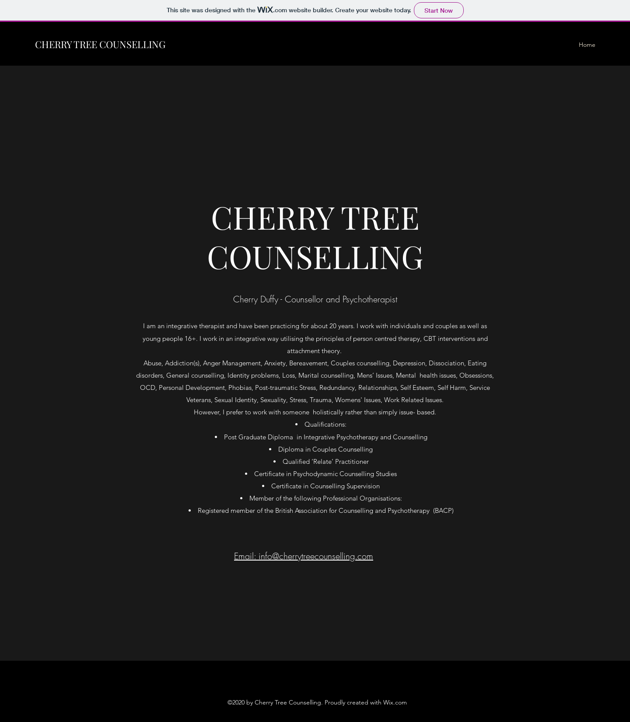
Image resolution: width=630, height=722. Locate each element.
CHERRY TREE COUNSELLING (100, 44)
